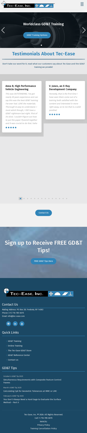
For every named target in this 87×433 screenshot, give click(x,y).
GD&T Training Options (37, 35)
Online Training (15, 346)
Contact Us (43, 213)
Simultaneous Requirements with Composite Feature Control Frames (32, 381)
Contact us (13, 360)
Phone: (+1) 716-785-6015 (13, 313)
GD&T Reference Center (19, 355)
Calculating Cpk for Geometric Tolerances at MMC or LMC (30, 391)
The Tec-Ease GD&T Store (19, 350)
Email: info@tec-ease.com (13, 316)
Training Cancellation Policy (43, 428)
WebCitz (43, 421)
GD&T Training (14, 341)
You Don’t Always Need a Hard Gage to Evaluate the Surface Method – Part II (32, 401)
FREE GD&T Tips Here (43, 261)
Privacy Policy (43, 425)
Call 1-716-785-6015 (43, 418)
